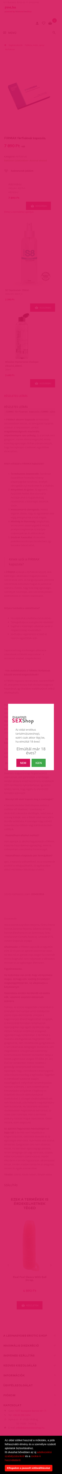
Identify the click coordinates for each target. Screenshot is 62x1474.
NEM (23, 763)
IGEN (38, 763)
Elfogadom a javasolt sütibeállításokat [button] (28, 1468)
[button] (22, 1460)
